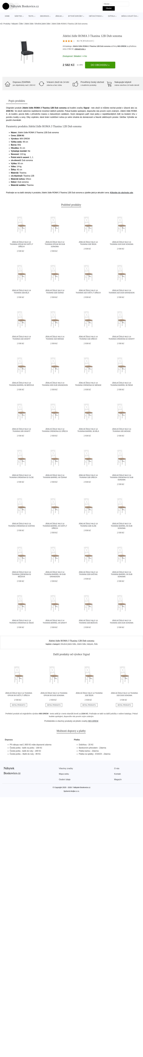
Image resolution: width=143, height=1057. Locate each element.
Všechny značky (66, 768)
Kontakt (117, 774)
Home (7, 16)
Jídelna (58, 16)
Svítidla (111, 16)
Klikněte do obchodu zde (121, 193)
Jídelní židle (28, 24)
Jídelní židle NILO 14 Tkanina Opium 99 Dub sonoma (55, 244)
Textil (31, 16)
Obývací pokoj (95, 16)
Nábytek (18, 16)
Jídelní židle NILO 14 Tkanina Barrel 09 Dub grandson (55, 574)
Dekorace (44, 16)
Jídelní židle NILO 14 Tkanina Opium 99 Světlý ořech (21, 244)
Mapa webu (64, 774)
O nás (116, 768)
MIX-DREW (121, 46)
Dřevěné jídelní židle (42, 24)
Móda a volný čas (129, 16)
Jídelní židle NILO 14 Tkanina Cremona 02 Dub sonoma (121, 477)
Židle (21, 24)
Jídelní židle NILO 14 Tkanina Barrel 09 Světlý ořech (55, 526)
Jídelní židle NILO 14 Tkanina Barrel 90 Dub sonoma (121, 526)
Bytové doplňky (75, 16)
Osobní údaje (64, 779)
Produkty (7, 24)
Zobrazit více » (80, 49)
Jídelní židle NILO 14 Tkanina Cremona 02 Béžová (21, 574)
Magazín (118, 779)
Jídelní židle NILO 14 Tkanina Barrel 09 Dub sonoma (121, 574)
